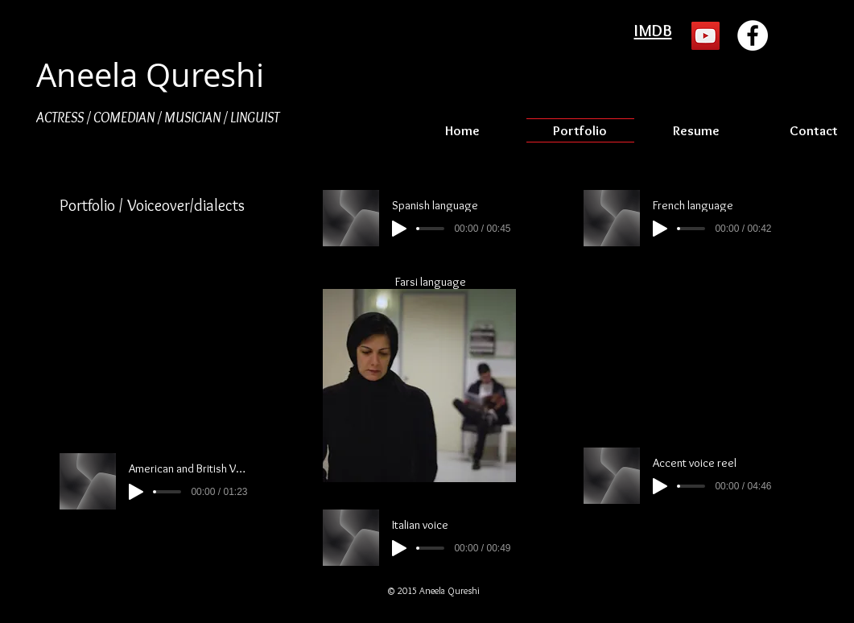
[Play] (136, 492)
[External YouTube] (159, 337)
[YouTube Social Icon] (705, 36)
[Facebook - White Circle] (752, 35)
